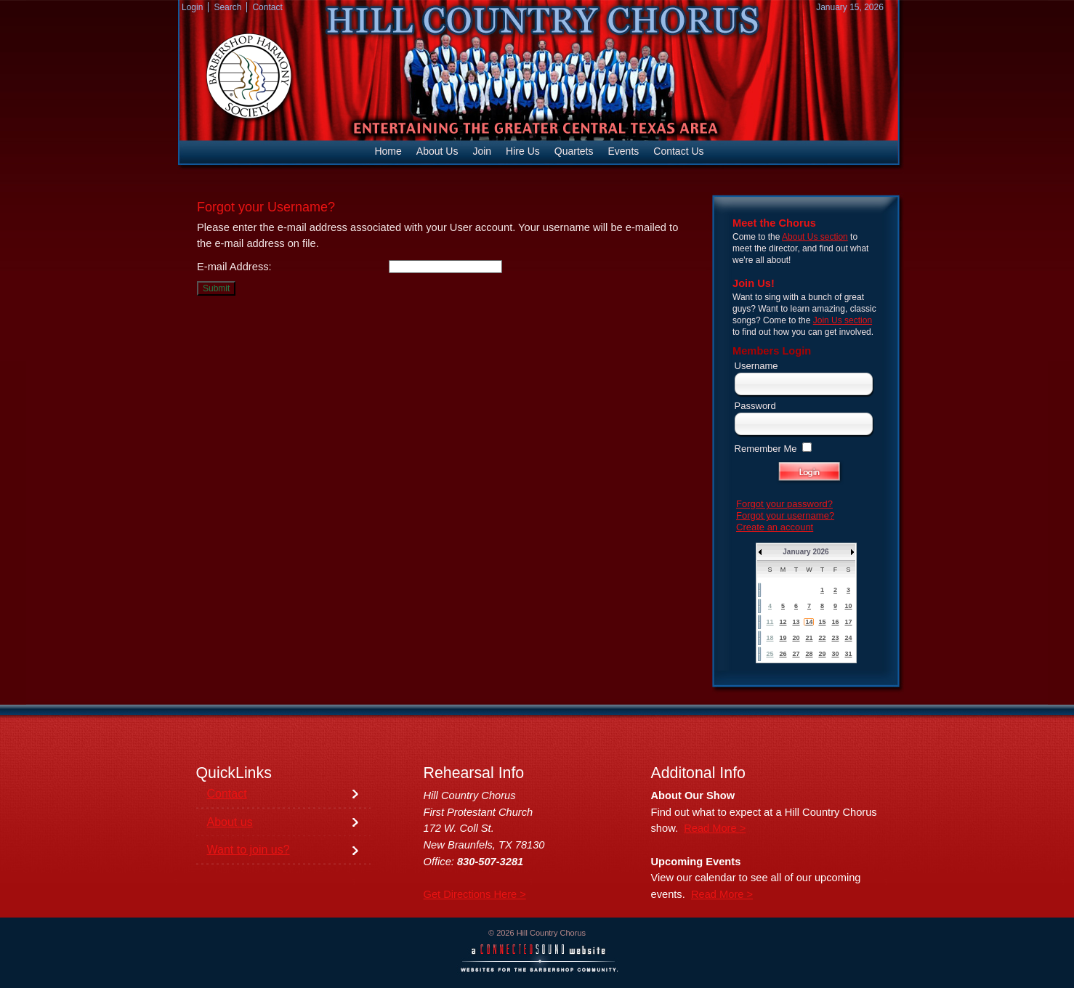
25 (769, 653)
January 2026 (805, 552)
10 (848, 606)
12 (782, 621)
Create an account (774, 527)
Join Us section (842, 320)
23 (835, 637)
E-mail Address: (234, 266)
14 (808, 621)
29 (821, 653)
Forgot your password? (784, 503)
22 (821, 637)
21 (808, 637)
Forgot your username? (785, 515)
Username (756, 365)
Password (755, 405)
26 (782, 653)
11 (769, 621)
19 (782, 637)
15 (821, 621)
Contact (227, 793)
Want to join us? (248, 849)
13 (795, 621)
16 (835, 621)
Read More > (715, 828)
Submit (216, 288)
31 (848, 653)
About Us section (815, 237)
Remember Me (766, 448)
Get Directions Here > (475, 894)
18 (769, 637)
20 (795, 637)
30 (835, 653)
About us (230, 822)
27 (795, 653)
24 (848, 637)
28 (808, 653)
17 (848, 621)
